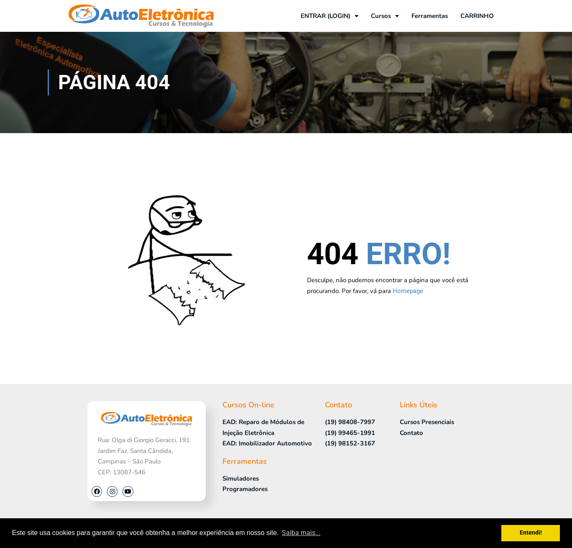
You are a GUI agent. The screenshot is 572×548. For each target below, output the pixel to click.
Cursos (385, 16)
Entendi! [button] (531, 532)
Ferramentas (429, 16)
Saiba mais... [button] (301, 533)
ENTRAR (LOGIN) (329, 16)
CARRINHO (477, 16)
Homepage (408, 291)
